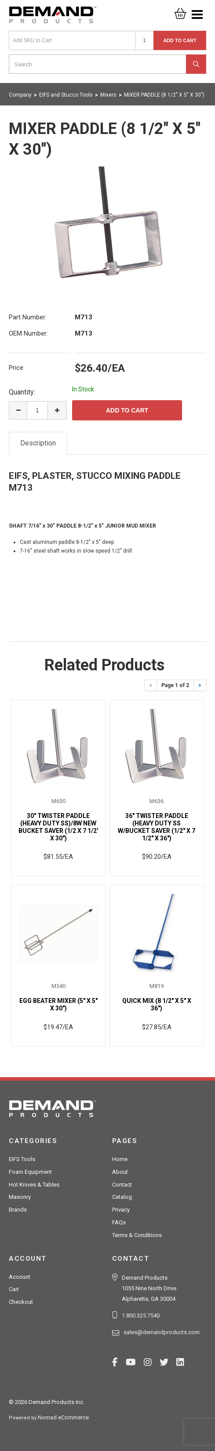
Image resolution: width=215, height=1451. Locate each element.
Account (19, 1277)
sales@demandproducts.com (162, 1332)
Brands (18, 1209)
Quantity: (22, 392)
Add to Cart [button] (180, 40)
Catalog (122, 1197)
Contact (122, 1184)
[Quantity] (144, 40)
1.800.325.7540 (141, 1315)
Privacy (121, 1209)
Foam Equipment (30, 1172)
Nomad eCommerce (63, 1417)
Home (120, 1159)
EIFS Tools (22, 1159)
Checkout (21, 1302)
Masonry (20, 1197)
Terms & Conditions (137, 1235)
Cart (14, 1289)
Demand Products (53, 18)
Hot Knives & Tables (34, 1184)
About (120, 1172)
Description (38, 443)
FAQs (119, 1222)
